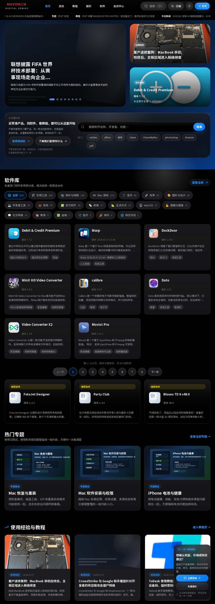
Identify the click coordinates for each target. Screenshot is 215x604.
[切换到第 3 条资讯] (61, 99)
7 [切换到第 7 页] (132, 373)
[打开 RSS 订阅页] (176, 6)
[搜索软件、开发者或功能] (142, 127)
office (107, 137)
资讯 (61, 6)
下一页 (154, 373)
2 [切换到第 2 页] (83, 373)
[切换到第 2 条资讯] (57, 99)
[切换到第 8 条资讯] (80, 99)
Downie (189, 137)
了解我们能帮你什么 (53, 141)
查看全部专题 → (199, 438)
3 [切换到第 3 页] (93, 373)
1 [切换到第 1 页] (73, 373)
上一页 (60, 373)
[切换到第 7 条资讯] (76, 99)
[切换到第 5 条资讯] (69, 99)
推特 (120, 137)
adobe (93, 137)
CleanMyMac (150, 137)
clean (132, 137)
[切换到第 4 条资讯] (65, 99)
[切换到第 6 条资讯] (73, 99)
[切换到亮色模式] (189, 6)
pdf (91, 145)
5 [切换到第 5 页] (112, 373)
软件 (102, 6)
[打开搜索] (153, 6)
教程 (75, 6)
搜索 (199, 127)
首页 (47, 6)
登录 (202, 6)
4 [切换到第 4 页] (102, 373)
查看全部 (199, 185)
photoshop (171, 137)
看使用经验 (21, 141)
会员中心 (118, 6)
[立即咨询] (192, 578)
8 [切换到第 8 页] (142, 373)
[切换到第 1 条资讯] (52, 99)
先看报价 (192, 586)
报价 (88, 6)
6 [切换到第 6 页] (122, 373)
